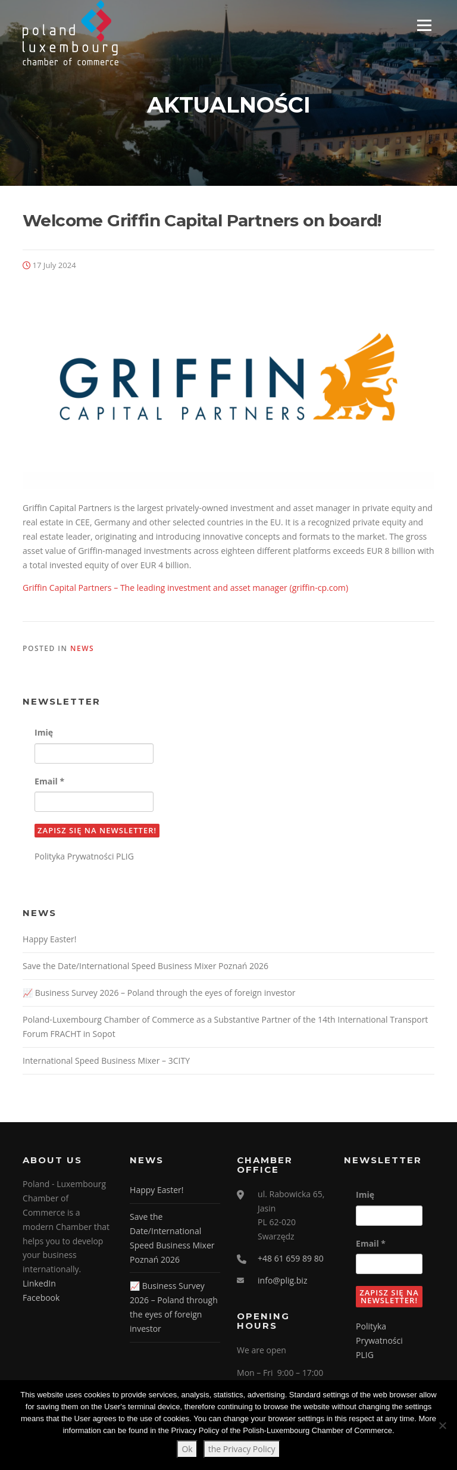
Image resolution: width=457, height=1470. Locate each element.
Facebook (41, 1298)
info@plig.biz (282, 1281)
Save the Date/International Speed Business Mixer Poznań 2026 (145, 967)
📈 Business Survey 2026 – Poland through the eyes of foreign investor (159, 993)
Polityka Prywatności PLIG (84, 857)
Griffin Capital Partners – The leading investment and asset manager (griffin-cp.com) (185, 588)
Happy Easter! (49, 940)
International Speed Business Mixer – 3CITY (106, 1061)
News (82, 649)
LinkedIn (39, 1284)
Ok (186, 1449)
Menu (424, 25)
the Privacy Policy (242, 1449)
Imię (44, 733)
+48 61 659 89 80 (291, 1259)
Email (49, 781)
